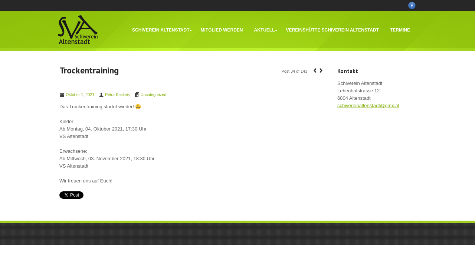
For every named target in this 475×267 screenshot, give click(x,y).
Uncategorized (154, 94)
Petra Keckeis (117, 94)
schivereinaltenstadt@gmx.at (368, 105)
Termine (400, 30)
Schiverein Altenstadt (160, 30)
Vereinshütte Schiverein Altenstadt (332, 30)
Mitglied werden (222, 30)
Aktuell (264, 30)
